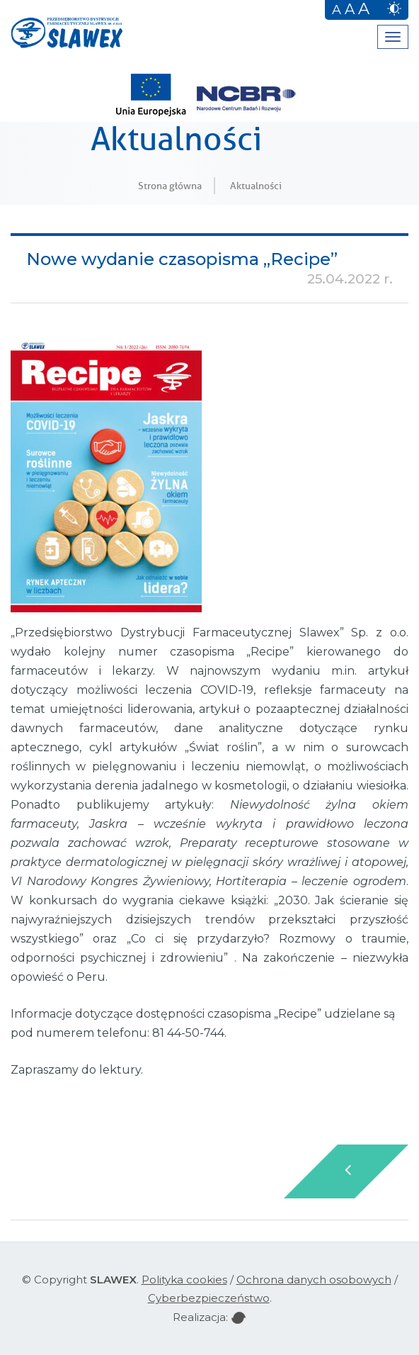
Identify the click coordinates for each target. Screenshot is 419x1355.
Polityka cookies (184, 1279)
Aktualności (256, 185)
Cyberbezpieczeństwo (209, 1298)
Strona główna (170, 185)
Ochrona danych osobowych (313, 1279)
